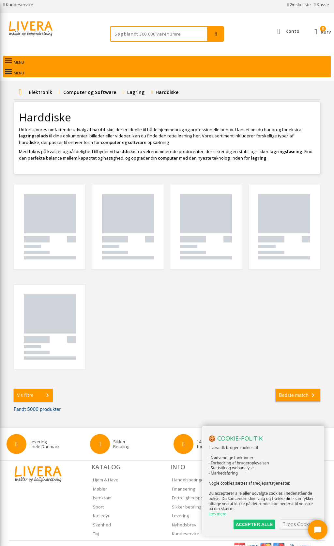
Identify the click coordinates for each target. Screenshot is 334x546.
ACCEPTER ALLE (254, 524)
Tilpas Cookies (298, 524)
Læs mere (217, 514)
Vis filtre (34, 384)
